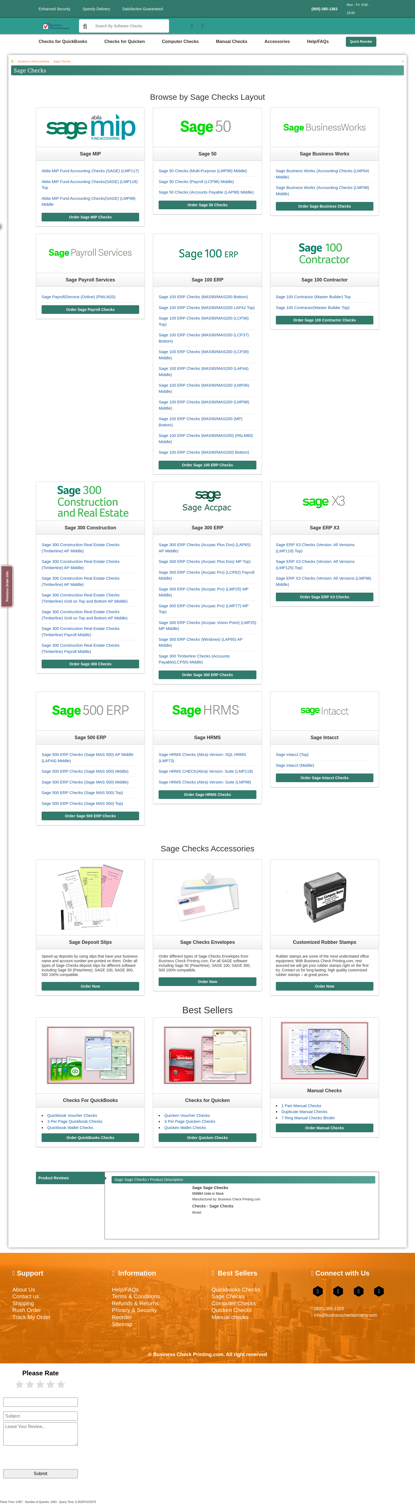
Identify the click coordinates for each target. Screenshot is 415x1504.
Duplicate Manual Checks (304, 1111)
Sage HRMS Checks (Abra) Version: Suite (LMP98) (205, 782)
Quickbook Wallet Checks (70, 1127)
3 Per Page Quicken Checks (189, 1121)
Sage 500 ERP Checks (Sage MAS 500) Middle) (85, 771)
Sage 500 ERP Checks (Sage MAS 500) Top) (82, 792)
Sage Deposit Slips (90, 942)
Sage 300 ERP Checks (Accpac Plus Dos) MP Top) (204, 561)
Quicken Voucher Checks (187, 1115)
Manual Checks (231, 41)
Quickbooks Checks (236, 1289)
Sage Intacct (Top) (292, 754)
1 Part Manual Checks (302, 1105)
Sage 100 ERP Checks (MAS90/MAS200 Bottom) (203, 296)
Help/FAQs (318, 41)
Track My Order (31, 1317)
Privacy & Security (134, 1310)
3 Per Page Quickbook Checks (74, 1121)
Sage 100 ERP (207, 280)
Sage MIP (90, 154)
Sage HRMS (207, 737)
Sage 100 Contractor (325, 280)
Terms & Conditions (136, 1296)
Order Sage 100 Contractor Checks (324, 320)
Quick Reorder (361, 42)
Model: (197, 1212)
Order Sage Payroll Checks (90, 309)
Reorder (122, 1317)
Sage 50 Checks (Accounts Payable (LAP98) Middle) (206, 192)
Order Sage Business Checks (324, 206)
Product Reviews (53, 1178)
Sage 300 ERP (207, 527)
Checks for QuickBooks (63, 41)
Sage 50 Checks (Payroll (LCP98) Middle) (196, 181)
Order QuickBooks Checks (90, 1138)
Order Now (90, 986)
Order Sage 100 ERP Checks (207, 465)
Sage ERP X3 (324, 527)
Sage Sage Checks (210, 1187)
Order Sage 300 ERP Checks (207, 675)
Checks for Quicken (124, 41)
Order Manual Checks (324, 1128)
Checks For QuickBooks (90, 1100)
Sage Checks (228, 1296)
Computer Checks (180, 41)
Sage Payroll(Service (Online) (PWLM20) (78, 296)
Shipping (23, 1303)
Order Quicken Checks (207, 1138)
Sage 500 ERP (90, 737)
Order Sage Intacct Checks (324, 778)
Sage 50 (208, 154)
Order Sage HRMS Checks (207, 794)
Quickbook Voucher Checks (72, 1115)
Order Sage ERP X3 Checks (324, 597)
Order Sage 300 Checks (90, 664)
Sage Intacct (324, 737)
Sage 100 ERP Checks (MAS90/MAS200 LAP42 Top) (207, 307)
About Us (23, 1289)
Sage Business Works (325, 154)
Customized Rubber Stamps (324, 942)
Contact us (25, 1296)
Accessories (277, 41)
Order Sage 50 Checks (208, 205)
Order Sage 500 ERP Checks (90, 816)
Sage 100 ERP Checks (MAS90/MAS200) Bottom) (204, 452)
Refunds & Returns (135, 1303)
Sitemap (122, 1324)
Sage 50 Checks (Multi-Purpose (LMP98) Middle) (203, 170)
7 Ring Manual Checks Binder (308, 1117)
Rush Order (26, 1310)
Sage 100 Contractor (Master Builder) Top (313, 296)
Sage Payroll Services (90, 280)
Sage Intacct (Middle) (295, 765)
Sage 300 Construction (90, 527)
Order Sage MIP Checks (90, 217)
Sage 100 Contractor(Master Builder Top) (313, 307)
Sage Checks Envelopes (207, 942)
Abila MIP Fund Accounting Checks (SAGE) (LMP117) (90, 170)
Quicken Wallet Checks (185, 1127)
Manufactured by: (226, 1199)
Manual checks (230, 1317)
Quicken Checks (232, 1310)
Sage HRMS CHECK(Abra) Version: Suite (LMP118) (206, 771)
